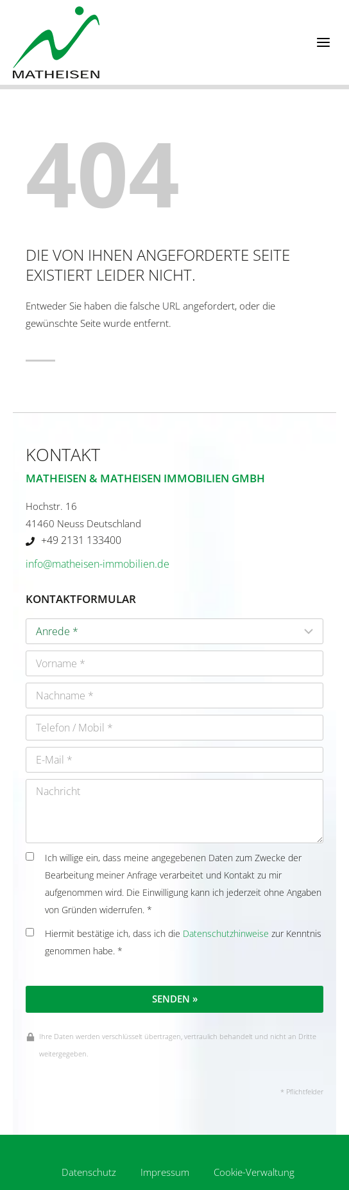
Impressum (164, 1172)
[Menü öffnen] (323, 42)
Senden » (175, 998)
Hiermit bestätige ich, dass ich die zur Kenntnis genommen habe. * (173, 942)
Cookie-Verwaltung (254, 1172)
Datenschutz (89, 1172)
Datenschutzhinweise (226, 934)
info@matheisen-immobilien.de (97, 564)
